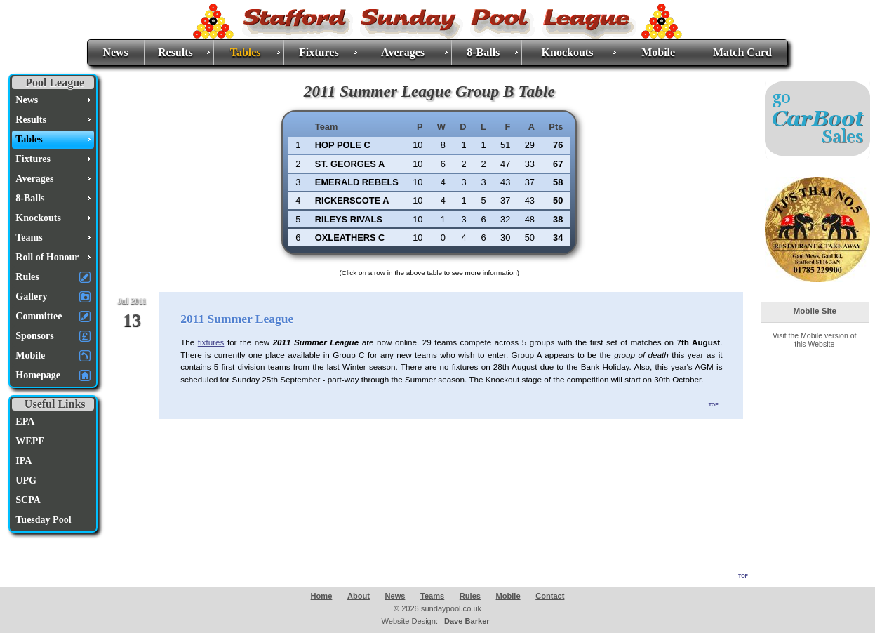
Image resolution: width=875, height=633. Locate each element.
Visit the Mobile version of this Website (814, 339)
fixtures (211, 342)
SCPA (28, 500)
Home (322, 596)
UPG (25, 480)
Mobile (658, 52)
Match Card (742, 52)
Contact (549, 596)
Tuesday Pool (43, 519)
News (115, 52)
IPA (23, 460)
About (358, 596)
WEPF (29, 441)
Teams (432, 596)
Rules (470, 596)
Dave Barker (467, 621)
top (714, 403)
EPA (24, 421)
